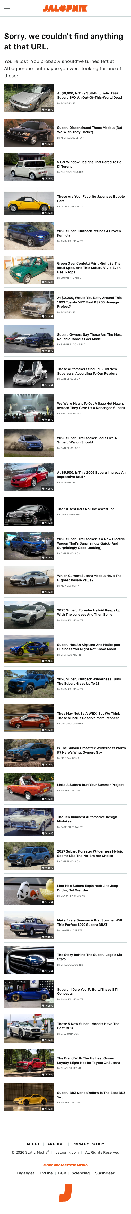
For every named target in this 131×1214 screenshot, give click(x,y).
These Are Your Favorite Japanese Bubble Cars (91, 199)
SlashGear (105, 1173)
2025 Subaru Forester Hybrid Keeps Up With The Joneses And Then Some (88, 612)
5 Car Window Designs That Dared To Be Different (89, 164)
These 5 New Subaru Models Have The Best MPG (88, 1026)
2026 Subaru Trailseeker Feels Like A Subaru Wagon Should (87, 440)
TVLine (46, 1173)
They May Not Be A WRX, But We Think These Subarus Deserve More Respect (88, 716)
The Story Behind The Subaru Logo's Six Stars (89, 957)
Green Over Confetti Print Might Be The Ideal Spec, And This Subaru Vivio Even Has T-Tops (89, 267)
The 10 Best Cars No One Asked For (85, 509)
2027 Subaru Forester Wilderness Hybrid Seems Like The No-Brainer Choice (90, 853)
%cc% (49, 109)
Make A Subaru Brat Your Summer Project (90, 785)
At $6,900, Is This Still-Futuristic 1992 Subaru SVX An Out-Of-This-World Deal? (90, 95)
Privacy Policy (88, 1144)
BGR (62, 1173)
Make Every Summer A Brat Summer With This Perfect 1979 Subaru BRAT (90, 922)
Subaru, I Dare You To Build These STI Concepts (87, 991)
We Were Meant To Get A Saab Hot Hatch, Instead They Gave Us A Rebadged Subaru (91, 406)
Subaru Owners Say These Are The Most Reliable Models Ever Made (89, 337)
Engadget (25, 1173)
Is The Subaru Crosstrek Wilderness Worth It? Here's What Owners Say (91, 750)
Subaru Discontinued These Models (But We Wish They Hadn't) (89, 130)
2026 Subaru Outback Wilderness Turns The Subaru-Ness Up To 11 (89, 681)
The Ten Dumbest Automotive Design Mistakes (87, 819)
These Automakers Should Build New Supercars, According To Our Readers (87, 371)
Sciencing (81, 1173)
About (33, 1144)
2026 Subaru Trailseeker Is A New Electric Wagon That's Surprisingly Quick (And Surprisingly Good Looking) (91, 543)
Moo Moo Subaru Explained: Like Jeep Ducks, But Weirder (87, 888)
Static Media (36, 1152)
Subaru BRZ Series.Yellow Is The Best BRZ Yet (91, 1095)
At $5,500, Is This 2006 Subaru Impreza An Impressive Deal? (91, 474)
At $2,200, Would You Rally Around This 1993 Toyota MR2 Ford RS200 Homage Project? (89, 302)
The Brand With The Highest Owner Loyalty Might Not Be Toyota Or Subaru (88, 1060)
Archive (56, 1144)
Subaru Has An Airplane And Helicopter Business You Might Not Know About (88, 647)
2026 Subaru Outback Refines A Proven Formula (89, 233)
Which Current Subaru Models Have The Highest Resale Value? (89, 578)
